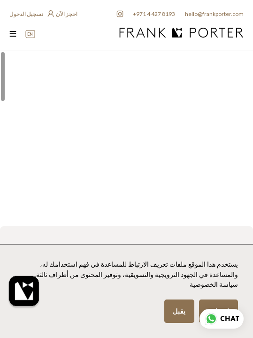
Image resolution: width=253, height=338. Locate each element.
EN (30, 34)
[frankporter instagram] (119, 14)
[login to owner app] (31, 14)
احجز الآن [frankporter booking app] (66, 13)
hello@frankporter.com (214, 13)
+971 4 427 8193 (154, 13)
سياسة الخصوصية (214, 284)
